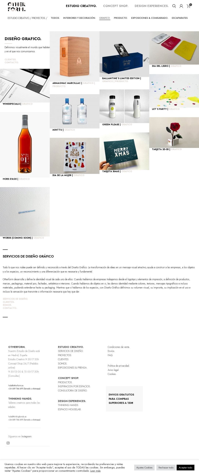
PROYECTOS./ (39, 22)
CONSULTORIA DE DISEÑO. (73, 395)
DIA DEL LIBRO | (166, 70)
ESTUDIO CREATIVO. (81, 8)
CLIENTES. (10, 64)
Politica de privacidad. (119, 370)
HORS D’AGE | (16, 183)
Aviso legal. (113, 374)
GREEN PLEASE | (117, 129)
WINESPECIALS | (17, 108)
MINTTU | (64, 134)
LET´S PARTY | (166, 113)
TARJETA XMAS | (117, 176)
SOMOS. (7, 309)
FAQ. (110, 360)
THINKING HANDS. (68, 410)
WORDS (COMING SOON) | (23, 242)
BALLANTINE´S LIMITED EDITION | (121, 84)
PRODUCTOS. (65, 387)
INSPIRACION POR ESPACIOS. (74, 391)
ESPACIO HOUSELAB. (70, 414)
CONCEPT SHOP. (115, 8)
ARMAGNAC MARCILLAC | (74, 89)
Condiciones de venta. (119, 351)
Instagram (26, 441)
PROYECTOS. (65, 360)
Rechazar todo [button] (166, 467)
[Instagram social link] (8, 447)
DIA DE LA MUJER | (68, 180)
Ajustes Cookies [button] (144, 467)
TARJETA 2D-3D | (167, 154)
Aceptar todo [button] (185, 467)
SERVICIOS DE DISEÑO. (15, 303)
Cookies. (112, 378)
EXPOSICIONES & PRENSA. (72, 372)
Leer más (95, 470)
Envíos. (111, 355)
